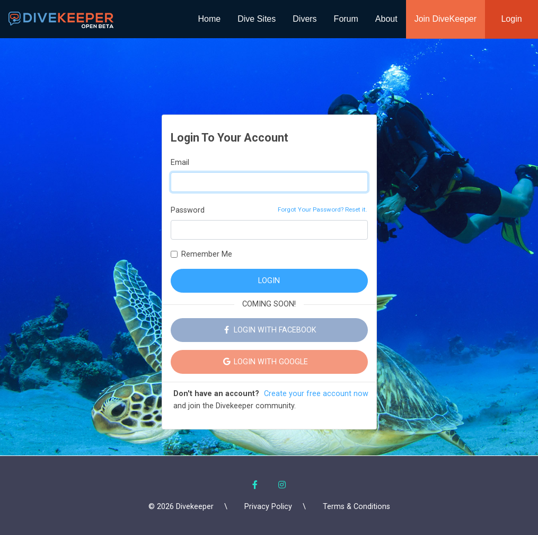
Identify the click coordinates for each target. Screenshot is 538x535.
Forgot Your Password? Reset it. (322, 209)
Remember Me (206, 254)
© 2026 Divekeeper (181, 506)
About (386, 18)
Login (511, 18)
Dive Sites (256, 18)
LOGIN (269, 280)
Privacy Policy (268, 506)
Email (180, 162)
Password (188, 210)
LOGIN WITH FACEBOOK (269, 330)
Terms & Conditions (356, 506)
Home (209, 18)
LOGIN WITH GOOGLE (269, 361)
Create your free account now (316, 393)
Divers (304, 18)
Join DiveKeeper (445, 18)
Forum (346, 18)
